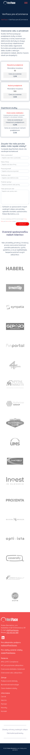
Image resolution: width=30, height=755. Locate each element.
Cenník (3, 697)
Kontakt (4, 711)
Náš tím (4, 700)
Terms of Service (9, 221)
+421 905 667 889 (12, 633)
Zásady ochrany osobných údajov (15, 730)
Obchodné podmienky (15, 733)
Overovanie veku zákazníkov (11, 673)
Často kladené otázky (9, 688)
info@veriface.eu (12, 630)
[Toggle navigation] (26, 3)
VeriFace (4, 20)
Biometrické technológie (10, 685)
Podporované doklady (9, 681)
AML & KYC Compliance (9, 662)
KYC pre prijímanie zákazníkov (12, 665)
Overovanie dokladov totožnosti (13, 669)
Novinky (4, 708)
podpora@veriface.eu (9, 645)
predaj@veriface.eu (8, 653)
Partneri (4, 704)
